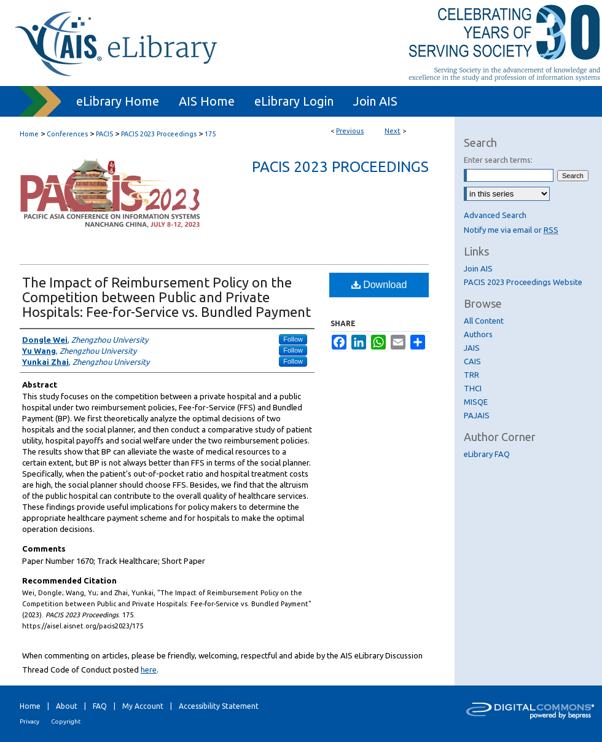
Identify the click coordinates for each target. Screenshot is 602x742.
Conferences (67, 134)
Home (29, 134)
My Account (142, 706)
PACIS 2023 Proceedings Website (523, 282)
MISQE (476, 401)
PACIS (104, 134)
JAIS (472, 347)
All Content (484, 320)
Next (393, 131)
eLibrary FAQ (487, 454)
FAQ (100, 706)
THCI (473, 388)
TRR (471, 374)
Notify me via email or (511, 229)
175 (210, 134)
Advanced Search (495, 215)
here (149, 669)
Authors (478, 334)
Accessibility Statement (219, 706)
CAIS (472, 361)
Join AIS (478, 268)
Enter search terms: (498, 159)
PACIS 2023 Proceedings (159, 134)
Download (379, 284)
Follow (293, 339)
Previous (350, 131)
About (66, 706)
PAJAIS (477, 415)
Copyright (65, 721)
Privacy (29, 721)
